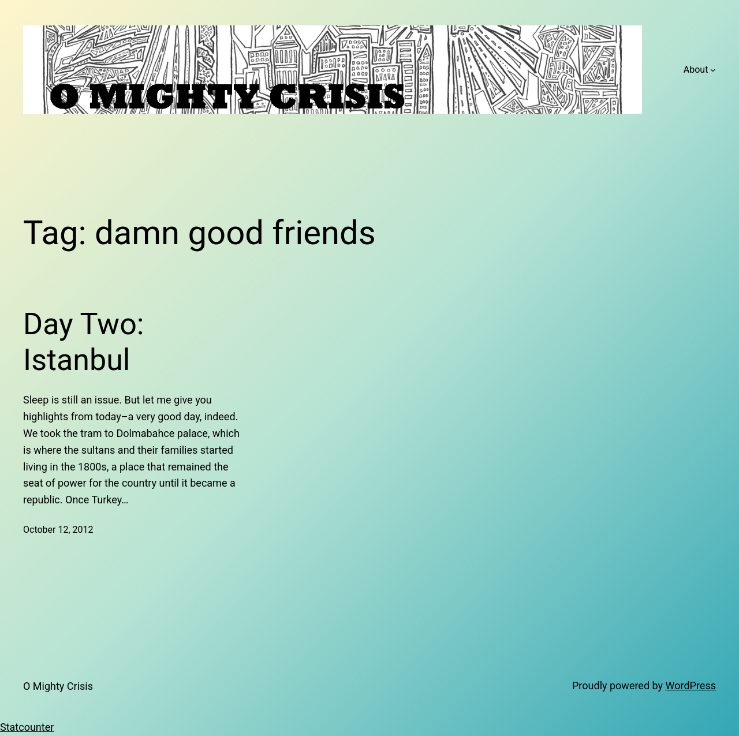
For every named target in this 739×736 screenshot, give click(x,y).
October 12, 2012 (58, 529)
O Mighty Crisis (58, 686)
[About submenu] (713, 70)
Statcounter (27, 727)
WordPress (691, 685)
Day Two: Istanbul (83, 342)
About (696, 69)
